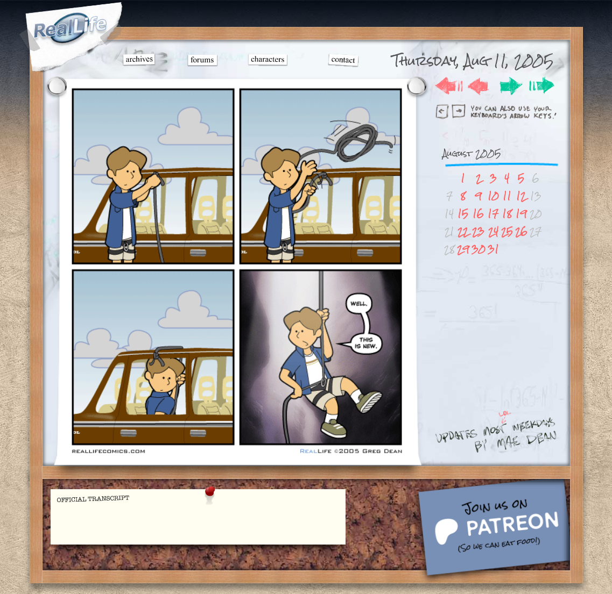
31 (493, 249)
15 (463, 214)
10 (493, 196)
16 (478, 214)
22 (463, 231)
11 (507, 196)
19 (521, 214)
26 (521, 231)
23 (478, 231)
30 (479, 249)
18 (507, 214)
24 (493, 231)
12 (521, 196)
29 (463, 249)
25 (507, 231)
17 (493, 214)
